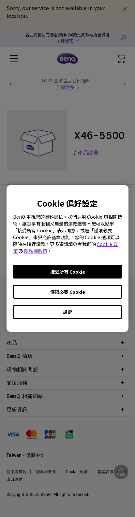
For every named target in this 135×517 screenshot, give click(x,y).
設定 (67, 312)
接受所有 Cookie (67, 271)
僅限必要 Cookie (67, 292)
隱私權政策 (35, 251)
